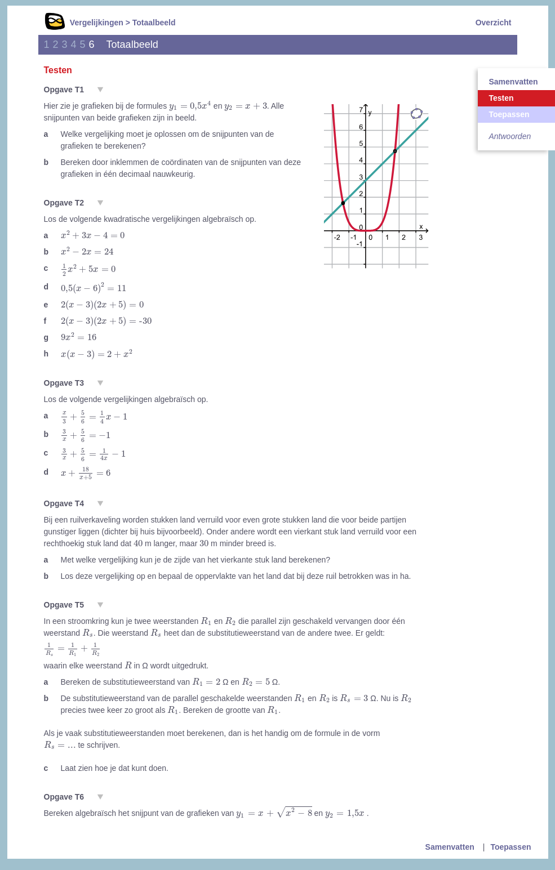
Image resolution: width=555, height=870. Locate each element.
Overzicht (494, 22)
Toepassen (510, 846)
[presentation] (190, 105)
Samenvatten (449, 846)
